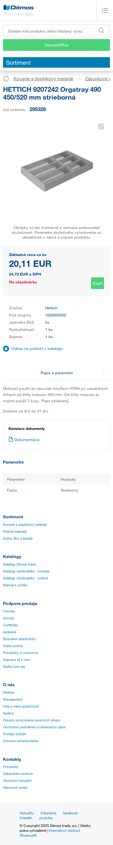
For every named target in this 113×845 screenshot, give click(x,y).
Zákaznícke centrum (18, 774)
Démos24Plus (57, 44)
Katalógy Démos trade (19, 564)
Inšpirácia (48, 812)
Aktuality (27, 812)
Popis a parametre (73, 372)
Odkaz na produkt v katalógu (36, 348)
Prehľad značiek (15, 734)
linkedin (26, 817)
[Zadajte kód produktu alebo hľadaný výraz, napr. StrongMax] (56, 30)
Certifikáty (10, 625)
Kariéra (8, 713)
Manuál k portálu (15, 585)
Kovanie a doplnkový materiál (43, 78)
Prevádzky (11, 767)
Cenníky (9, 611)
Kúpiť (97, 283)
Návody (9, 618)
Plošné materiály (15, 531)
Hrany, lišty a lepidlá (18, 538)
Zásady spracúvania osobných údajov (31, 720)
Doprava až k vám (16, 660)
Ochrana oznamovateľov (21, 741)
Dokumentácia (23, 439)
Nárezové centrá (15, 787)
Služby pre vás (14, 667)
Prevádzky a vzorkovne (20, 653)
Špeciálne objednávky (19, 639)
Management (12, 699)
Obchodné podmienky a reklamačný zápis (34, 727)
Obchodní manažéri (17, 781)
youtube (45, 817)
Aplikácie (9, 632)
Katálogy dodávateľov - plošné (25, 578)
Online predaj (13, 646)
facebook (70, 812)
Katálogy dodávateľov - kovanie (26, 571)
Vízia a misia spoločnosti (21, 706)
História (8, 692)
